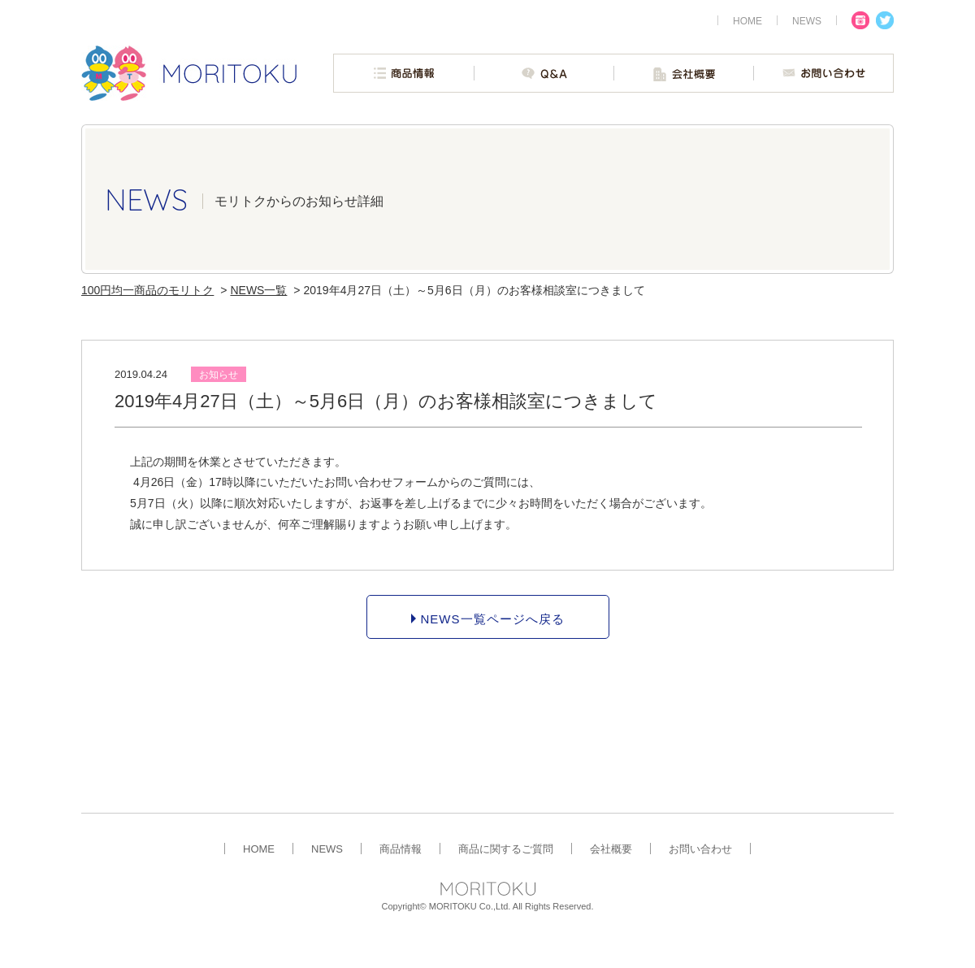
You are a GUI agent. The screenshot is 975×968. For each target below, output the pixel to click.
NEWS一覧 (258, 290)
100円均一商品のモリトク (147, 290)
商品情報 (400, 848)
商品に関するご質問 (505, 848)
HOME (259, 848)
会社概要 (611, 848)
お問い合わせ (700, 848)
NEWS (327, 848)
